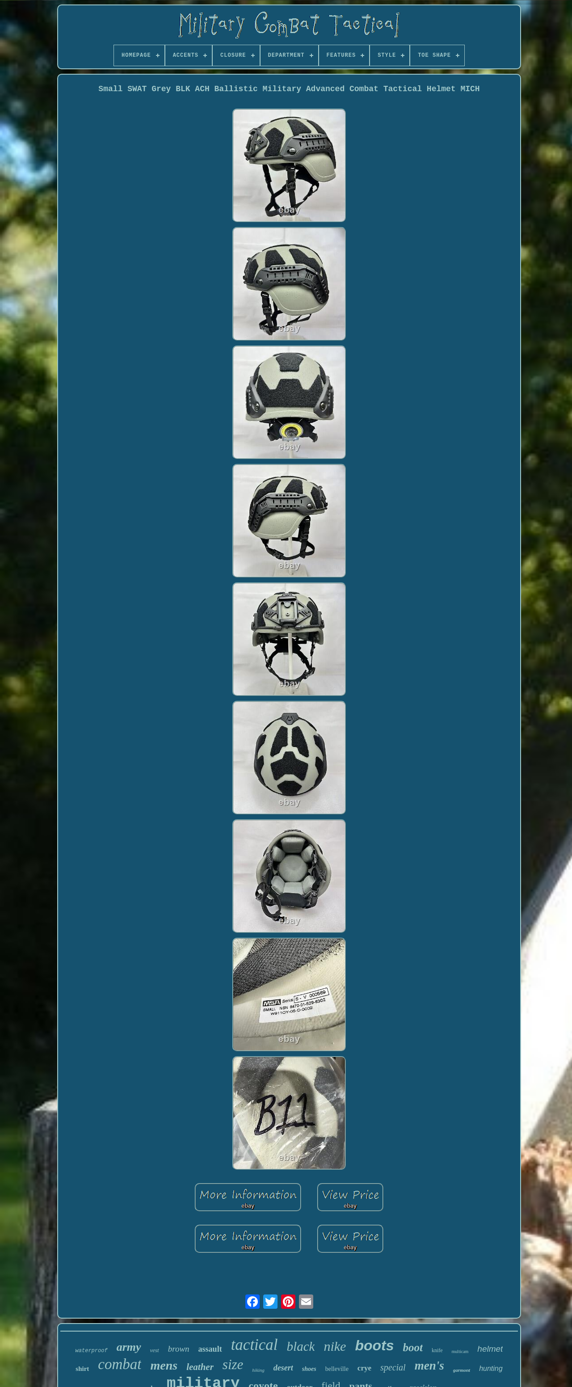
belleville (337, 1369)
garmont (462, 1370)
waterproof (92, 1351)
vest (154, 1350)
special (393, 1367)
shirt (82, 1368)
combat (119, 1364)
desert (283, 1367)
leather (200, 1367)
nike (335, 1346)
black (301, 1346)
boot (412, 1347)
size (233, 1364)
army (129, 1347)
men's (429, 1365)
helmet (490, 1348)
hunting (491, 1368)
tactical (254, 1344)
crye (364, 1368)
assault (210, 1349)
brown (178, 1348)
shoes (309, 1369)
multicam (460, 1351)
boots (374, 1345)
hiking (258, 1370)
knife (437, 1350)
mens (163, 1365)
